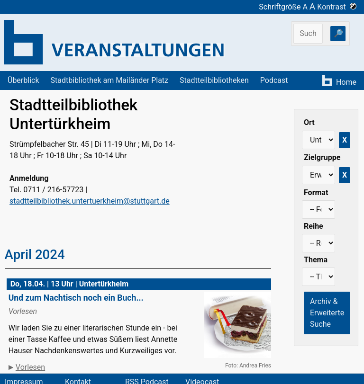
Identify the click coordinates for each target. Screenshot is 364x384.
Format (316, 192)
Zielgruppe (322, 157)
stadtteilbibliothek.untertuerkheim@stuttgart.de (89, 200)
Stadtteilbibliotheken (214, 80)
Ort (309, 122)
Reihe (313, 226)
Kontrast (336, 6)
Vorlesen (30, 367)
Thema (316, 259)
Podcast (274, 80)
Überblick (23, 80)
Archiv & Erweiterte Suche (327, 313)
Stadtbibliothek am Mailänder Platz (110, 80)
